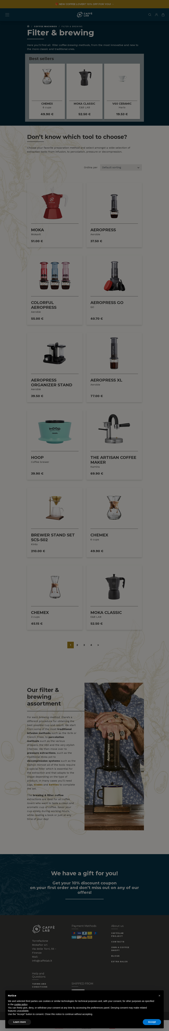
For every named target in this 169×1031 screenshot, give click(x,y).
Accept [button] (152, 1022)
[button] (159, 995)
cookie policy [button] (20, 1004)
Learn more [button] (19, 1022)
